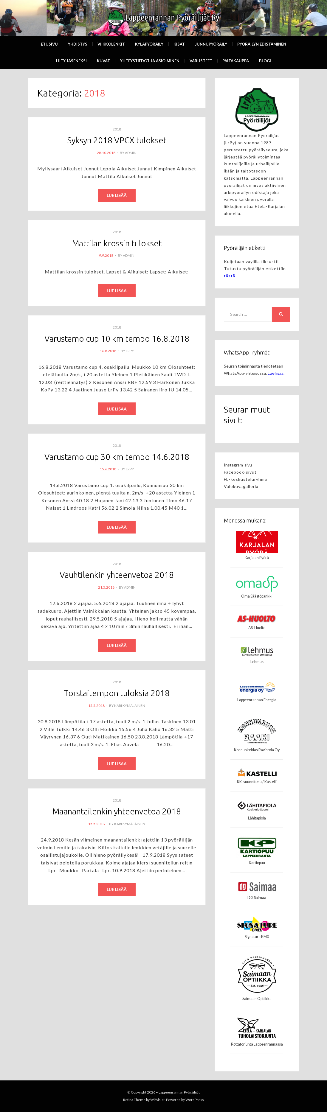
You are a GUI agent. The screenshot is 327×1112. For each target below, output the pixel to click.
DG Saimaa (256, 897)
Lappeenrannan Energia (256, 700)
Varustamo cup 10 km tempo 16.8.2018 (116, 338)
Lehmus (257, 662)
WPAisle (157, 1099)
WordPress (194, 1099)
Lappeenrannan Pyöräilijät (179, 1092)
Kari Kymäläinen (129, 706)
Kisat (179, 44)
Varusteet (201, 60)
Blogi (265, 60)
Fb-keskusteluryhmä (245, 479)
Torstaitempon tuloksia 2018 (117, 694)
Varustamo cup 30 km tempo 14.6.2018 (116, 457)
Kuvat (103, 60)
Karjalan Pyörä (257, 558)
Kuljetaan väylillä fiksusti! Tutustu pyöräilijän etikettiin (255, 268)
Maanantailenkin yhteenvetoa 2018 (116, 812)
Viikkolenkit (111, 44)
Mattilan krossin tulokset (117, 243)
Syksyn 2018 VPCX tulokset (116, 140)
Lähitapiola (257, 818)
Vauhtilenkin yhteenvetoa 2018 (117, 575)
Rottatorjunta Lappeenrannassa (257, 1044)
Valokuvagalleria (241, 486)
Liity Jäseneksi (71, 60)
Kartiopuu (257, 863)
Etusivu (49, 44)
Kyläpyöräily (149, 44)
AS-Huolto (256, 628)
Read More (117, 195)
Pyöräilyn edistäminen (261, 44)
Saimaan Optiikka (257, 998)
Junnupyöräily (211, 44)
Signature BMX (257, 936)
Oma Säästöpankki (256, 596)
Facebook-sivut (240, 472)
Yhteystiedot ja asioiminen (149, 60)
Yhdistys (77, 44)
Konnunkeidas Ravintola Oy (257, 750)
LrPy (130, 351)
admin (131, 152)
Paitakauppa (235, 60)
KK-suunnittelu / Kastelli (257, 782)
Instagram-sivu (238, 464)
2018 (117, 129)
